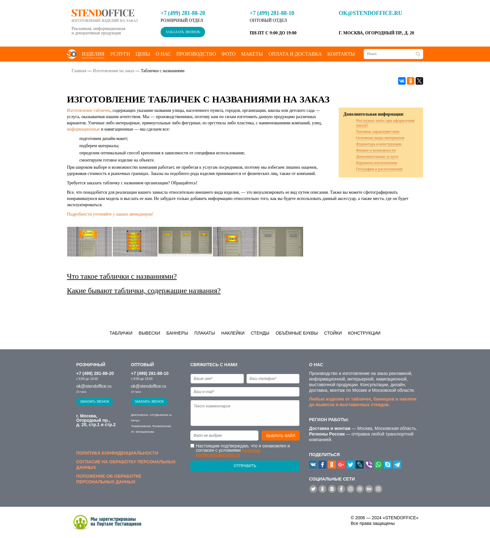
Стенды (260, 333)
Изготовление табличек (88, 110)
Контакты (341, 54)
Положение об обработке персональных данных (108, 479)
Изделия (93, 54)
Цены (143, 54)
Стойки (333, 333)
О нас (163, 54)
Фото (228, 54)
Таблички (120, 333)
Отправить (245, 466)
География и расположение (379, 169)
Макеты (252, 54)
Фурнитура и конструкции (379, 144)
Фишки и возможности (376, 150)
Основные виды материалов (380, 137)
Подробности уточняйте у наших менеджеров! (110, 214)
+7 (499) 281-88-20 (183, 13)
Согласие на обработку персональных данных (126, 464)
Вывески (149, 333)
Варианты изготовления (376, 162)
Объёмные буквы (297, 333)
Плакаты (204, 333)
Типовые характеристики (377, 131)
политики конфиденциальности (228, 452)
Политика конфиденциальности (117, 453)
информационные (83, 129)
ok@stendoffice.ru (370, 13)
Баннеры (177, 333)
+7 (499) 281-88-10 (272, 13)
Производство (196, 54)
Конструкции (364, 333)
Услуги (120, 54)
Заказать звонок (183, 32)
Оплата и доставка (295, 54)
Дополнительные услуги (377, 156)
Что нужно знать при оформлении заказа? (385, 122)
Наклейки (232, 333)
